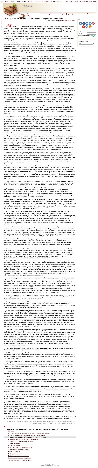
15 (74, 20)
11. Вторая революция (14, 454)
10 (65, 20)
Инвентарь (60, 1)
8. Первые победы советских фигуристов (20, 447)
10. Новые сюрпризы (14, 451)
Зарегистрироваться (85, 35)
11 (67, 20)
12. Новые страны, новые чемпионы (18, 456)
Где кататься (39, 1)
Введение (11, 431)
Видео (76, 1)
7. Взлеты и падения (14, 445)
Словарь (18, 1)
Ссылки (67, 1)
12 (68, 20)
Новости (6, 1)
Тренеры (46, 1)
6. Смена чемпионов (14, 443)
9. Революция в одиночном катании (18, 449)
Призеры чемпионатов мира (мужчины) (19, 458)
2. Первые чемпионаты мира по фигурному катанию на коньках (26, 435)
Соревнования (84, 1)
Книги (36, 14)
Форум (12, 1)
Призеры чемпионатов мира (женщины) (19, 460)
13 (70, 20)
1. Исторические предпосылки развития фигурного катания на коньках (28, 433)
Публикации (30, 1)
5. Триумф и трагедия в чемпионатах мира (20, 441)
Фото (71, 1)
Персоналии (92, 1)
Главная (29, 14)
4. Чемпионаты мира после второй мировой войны (23, 439)
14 (72, 20)
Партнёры (53, 1)
